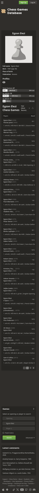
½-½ (33, 141)
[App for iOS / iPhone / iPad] (3, 489)
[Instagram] (30, 489)
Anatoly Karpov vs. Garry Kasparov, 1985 (17, 459)
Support (5, 479)
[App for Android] (7, 489)
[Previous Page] (24, 368)
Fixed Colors (9, 433)
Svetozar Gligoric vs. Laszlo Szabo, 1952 (17, 473)
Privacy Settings (7, 483)
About (20, 479)
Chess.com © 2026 (22, 486)
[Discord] (34, 489)
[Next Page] (33, 368)
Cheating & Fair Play (20, 483)
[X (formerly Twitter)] (17, 489)
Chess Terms (13, 479)
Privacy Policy (28, 481)
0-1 (33, 121)
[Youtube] (22, 489)
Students (27, 479)
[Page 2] (30, 368)
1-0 (33, 181)
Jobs (32, 479)
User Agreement (17, 481)
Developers (7, 481)
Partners (31, 483)
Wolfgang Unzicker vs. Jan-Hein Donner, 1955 (19, 469)
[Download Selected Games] (33, 108)
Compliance (11, 486)
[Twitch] (26, 489)
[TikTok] (13, 489)
